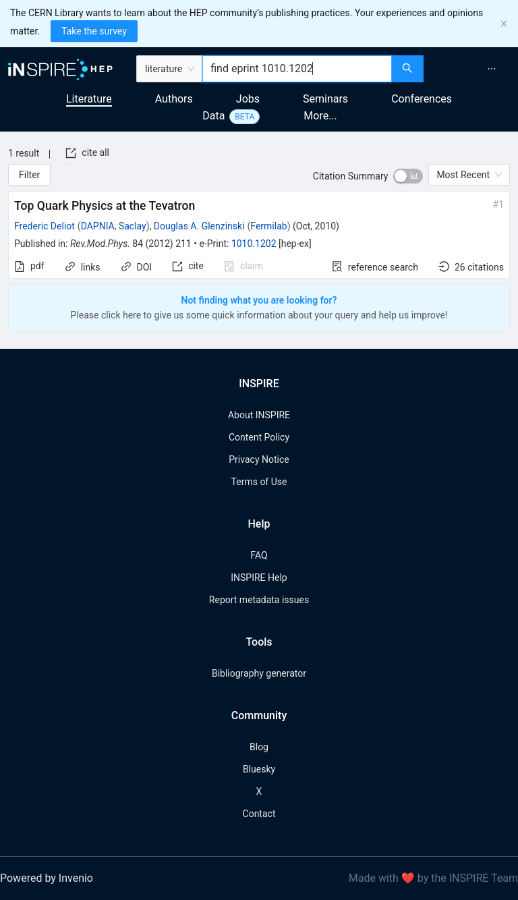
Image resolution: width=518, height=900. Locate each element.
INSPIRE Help (259, 577)
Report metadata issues (259, 599)
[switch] (408, 176)
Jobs (248, 98)
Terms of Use (259, 481)
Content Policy (259, 437)
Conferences (421, 98)
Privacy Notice (259, 459)
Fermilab (268, 226)
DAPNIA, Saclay (113, 226)
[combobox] (297, 68)
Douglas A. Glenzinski (199, 226)
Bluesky (259, 769)
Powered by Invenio (46, 878)
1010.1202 (254, 243)
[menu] (472, 68)
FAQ (258, 555)
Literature (89, 98)
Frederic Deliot (44, 226)
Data (213, 115)
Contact (259, 813)
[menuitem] (491, 68)
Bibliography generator (259, 673)
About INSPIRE (259, 415)
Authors (174, 98)
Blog (259, 746)
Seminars (325, 98)
